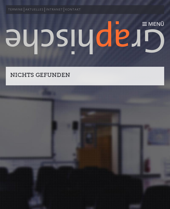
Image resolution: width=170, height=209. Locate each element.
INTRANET (54, 9)
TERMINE (15, 9)
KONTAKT (73, 9)
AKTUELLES (34, 9)
